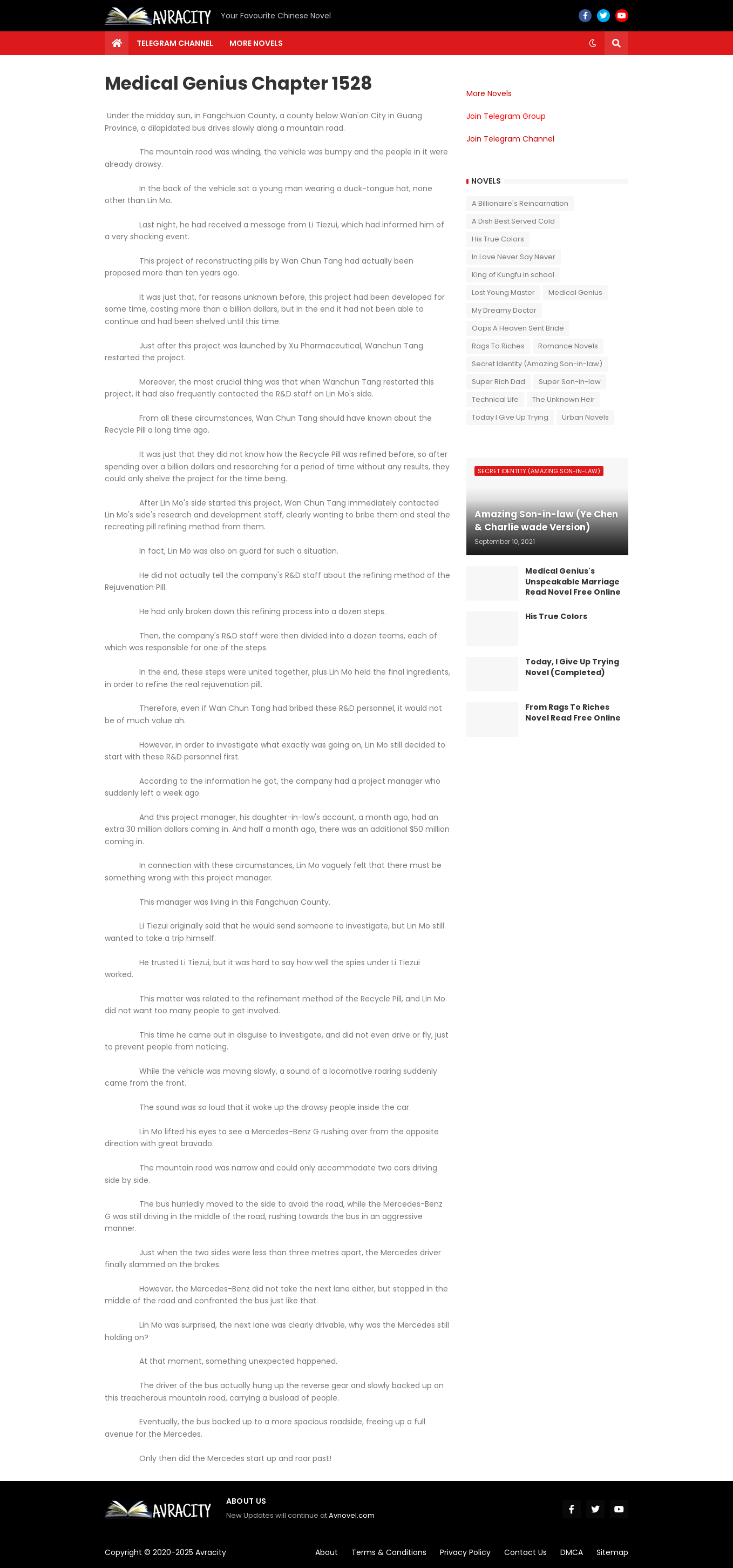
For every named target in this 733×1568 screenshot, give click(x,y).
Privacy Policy (465, 1552)
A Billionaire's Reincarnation (520, 203)
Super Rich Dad (498, 381)
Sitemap (612, 1552)
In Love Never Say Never (513, 257)
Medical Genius (575, 292)
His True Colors (498, 239)
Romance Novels (568, 346)
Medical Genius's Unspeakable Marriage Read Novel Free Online (573, 581)
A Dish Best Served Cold (513, 221)
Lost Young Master (503, 292)
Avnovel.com (352, 1515)
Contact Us (525, 1552)
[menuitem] (116, 43)
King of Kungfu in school (513, 275)
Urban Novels (585, 417)
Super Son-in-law (570, 381)
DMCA (571, 1552)
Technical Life (495, 399)
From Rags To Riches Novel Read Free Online (573, 712)
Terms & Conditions (388, 1552)
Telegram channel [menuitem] (175, 43)
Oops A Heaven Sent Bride (518, 328)
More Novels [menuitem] (256, 43)
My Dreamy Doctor (504, 310)
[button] (593, 43)
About (326, 1552)
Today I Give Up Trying (510, 417)
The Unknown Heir (563, 399)
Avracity (210, 1552)
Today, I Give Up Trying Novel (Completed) (572, 667)
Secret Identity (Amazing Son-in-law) (537, 364)
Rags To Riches (498, 346)
